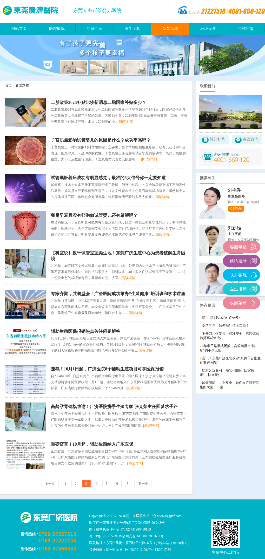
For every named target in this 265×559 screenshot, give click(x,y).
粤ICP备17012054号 (103, 536)
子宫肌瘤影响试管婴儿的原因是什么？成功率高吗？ (101, 140)
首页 (8, 86)
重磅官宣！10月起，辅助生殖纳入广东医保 (92, 444)
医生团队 (132, 29)
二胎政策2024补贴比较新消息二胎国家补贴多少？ (98, 102)
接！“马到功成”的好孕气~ (221, 318)
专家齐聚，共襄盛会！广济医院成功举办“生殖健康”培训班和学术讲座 (118, 293)
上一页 (50, 483)
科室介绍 (94, 29)
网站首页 (19, 29)
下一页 (143, 483)
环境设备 (208, 29)
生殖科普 (246, 29)
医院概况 (57, 29)
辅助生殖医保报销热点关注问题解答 (85, 331)
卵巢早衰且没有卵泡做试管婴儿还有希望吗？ (94, 215)
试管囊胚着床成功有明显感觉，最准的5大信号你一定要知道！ (110, 177)
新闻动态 (170, 29)
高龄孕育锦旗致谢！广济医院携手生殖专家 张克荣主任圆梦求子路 (114, 406)
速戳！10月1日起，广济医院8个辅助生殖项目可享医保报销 (107, 369)
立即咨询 (236, 209)
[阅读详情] (125, 121)
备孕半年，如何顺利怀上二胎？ (225, 325)
